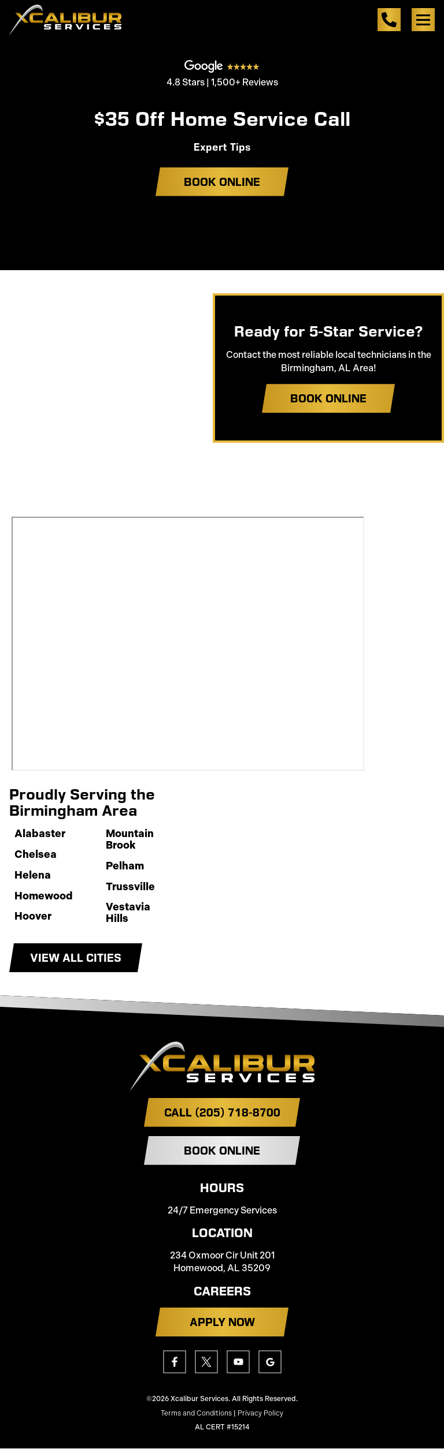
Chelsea (35, 855)
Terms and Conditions (196, 1413)
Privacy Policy (260, 1413)
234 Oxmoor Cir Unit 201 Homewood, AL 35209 (222, 1262)
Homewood (43, 896)
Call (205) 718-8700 (222, 1112)
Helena (32, 876)
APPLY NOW (222, 1322)
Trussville (130, 887)
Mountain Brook (130, 840)
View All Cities (75, 957)
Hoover (32, 917)
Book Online (222, 181)
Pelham (125, 866)
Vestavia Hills (128, 913)
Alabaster (39, 834)
